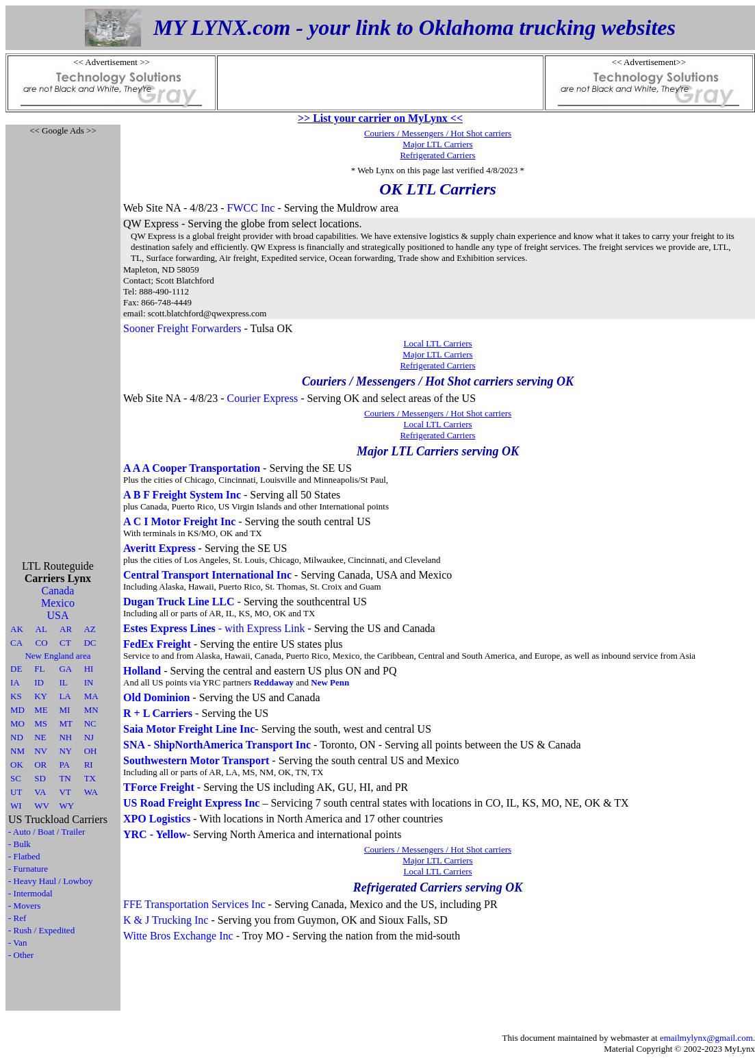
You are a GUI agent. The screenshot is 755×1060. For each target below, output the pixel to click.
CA (16, 643)
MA (91, 696)
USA (57, 615)
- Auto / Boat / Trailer (46, 831)
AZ (89, 629)
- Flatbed (24, 856)
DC (90, 643)
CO (42, 643)
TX (90, 778)
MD (17, 710)
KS (16, 696)
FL (39, 669)
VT (65, 792)
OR (40, 764)
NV (40, 751)
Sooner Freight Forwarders (182, 328)
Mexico (58, 603)
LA (65, 696)
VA (40, 792)
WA (91, 792)
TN (65, 778)
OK (16, 764)
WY (66, 805)
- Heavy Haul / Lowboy (50, 881)
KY (40, 696)
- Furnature (28, 868)
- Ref (17, 918)
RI (88, 764)
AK (16, 629)
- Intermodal (30, 893)
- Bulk (19, 844)
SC (15, 778)
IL (63, 682)
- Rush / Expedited (41, 930)
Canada (57, 590)
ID (39, 682)
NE (40, 737)
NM (17, 751)
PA (64, 764)
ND (16, 737)
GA (65, 669)
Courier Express (262, 398)
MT (66, 723)
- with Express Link (214, 628)
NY (65, 751)
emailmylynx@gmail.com (706, 1038)
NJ (89, 737)
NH (65, 737)
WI (16, 805)
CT (65, 643)
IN (89, 682)
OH (90, 751)
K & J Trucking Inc (165, 920)
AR (66, 629)
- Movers (24, 905)
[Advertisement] (63, 342)
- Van (17, 942)
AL (41, 629)
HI (89, 669)
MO (17, 723)
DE (16, 669)
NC (90, 723)
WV (41, 805)
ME (41, 710)
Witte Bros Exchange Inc (178, 936)
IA (15, 682)
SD (40, 778)
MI (64, 710)
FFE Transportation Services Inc (194, 904)
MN (91, 710)
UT (16, 792)
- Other (21, 955)
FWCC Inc (251, 208)
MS (40, 723)
